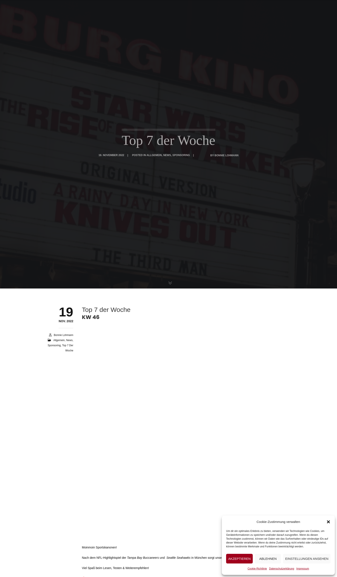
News (167, 155)
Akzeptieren (239, 558)
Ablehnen (268, 558)
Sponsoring (181, 155)
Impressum (302, 568)
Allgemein (154, 155)
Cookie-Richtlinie (257, 568)
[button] (328, 522)
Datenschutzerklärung (281, 568)
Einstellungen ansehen (306, 558)
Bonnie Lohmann (226, 155)
